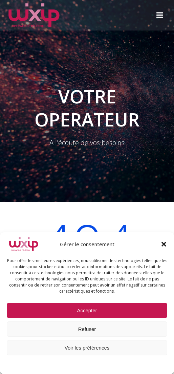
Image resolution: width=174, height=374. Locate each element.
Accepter (87, 310)
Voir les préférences (87, 348)
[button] (163, 244)
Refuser (87, 329)
